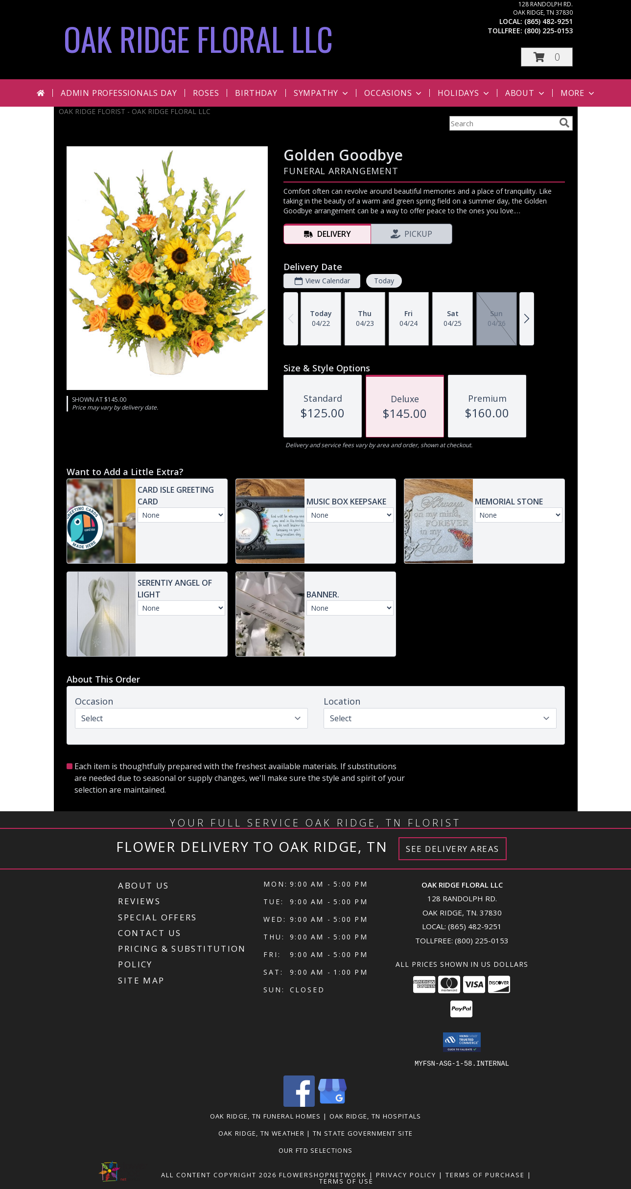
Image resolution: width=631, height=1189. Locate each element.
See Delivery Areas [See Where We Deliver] (452, 848)
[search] (564, 122)
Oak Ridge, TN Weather (261, 1132)
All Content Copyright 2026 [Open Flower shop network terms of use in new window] (219, 1174)
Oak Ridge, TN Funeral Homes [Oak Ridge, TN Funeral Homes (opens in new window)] (265, 1115)
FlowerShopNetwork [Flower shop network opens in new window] (323, 1174)
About (525, 93)
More (578, 93)
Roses (206, 93)
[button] (547, 57)
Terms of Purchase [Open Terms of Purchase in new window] (485, 1174)
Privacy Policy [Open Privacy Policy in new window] (406, 1174)
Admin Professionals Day (119, 93)
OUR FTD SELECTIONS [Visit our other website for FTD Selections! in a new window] (315, 1149)
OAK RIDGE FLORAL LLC (198, 38)
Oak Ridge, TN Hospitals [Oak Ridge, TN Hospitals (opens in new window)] (375, 1115)
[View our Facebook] (299, 1103)
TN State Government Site (363, 1132)
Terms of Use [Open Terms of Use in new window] (346, 1180)
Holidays (464, 93)
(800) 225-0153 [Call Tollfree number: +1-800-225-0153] (482, 940)
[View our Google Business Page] (332, 1103)
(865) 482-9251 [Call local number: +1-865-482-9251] (548, 21)
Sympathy (322, 93)
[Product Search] (502, 123)
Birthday (256, 93)
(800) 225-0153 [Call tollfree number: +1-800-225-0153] (548, 30)
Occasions (393, 93)
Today (384, 280)
